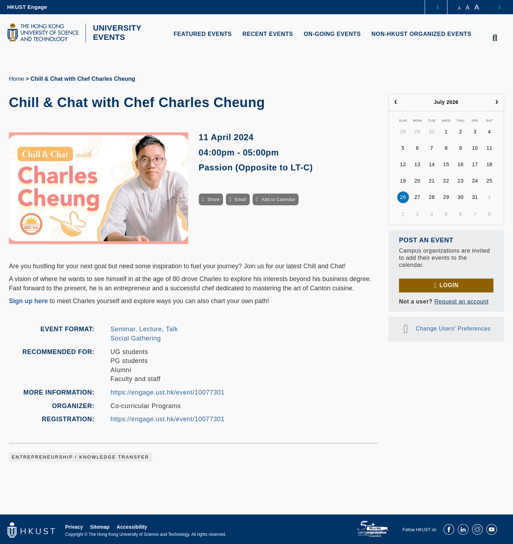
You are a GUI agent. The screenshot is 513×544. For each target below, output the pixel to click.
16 (461, 164)
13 (417, 164)
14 (432, 164)
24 (475, 180)
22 (446, 180)
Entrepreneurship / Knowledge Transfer (80, 456)
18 (489, 164)
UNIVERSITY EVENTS (115, 32)
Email (241, 198)
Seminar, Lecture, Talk (144, 328)
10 (475, 147)
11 (489, 147)
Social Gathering (135, 337)
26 (403, 196)
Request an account (461, 300)
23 (461, 180)
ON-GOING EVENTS (332, 34)
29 (417, 131)
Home (16, 78)
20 (417, 180)
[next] (497, 101)
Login (449, 284)
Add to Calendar (278, 198)
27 (417, 196)
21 (432, 180)
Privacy (74, 526)
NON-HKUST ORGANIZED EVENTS (422, 34)
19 (403, 180)
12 (403, 164)
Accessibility (131, 526)
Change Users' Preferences (453, 327)
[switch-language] (495, 7)
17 (475, 164)
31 (475, 196)
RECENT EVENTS (268, 34)
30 (432, 131)
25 (489, 180)
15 (446, 164)
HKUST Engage (27, 7)
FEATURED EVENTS (202, 34)
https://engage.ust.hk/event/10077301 (167, 391)
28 (403, 131)
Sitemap (99, 526)
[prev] (396, 101)
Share (213, 198)
